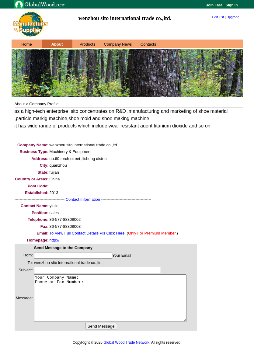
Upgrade (233, 17)
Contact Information (83, 199)
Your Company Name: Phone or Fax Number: (119, 302)
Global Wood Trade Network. (126, 351)
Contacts (148, 44)
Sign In (231, 5)
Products (87, 44)
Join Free (215, 5)
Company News (118, 44)
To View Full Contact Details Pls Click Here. (88, 233)
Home (26, 44)
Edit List (218, 17)
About (57, 44)
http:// (55, 240)
